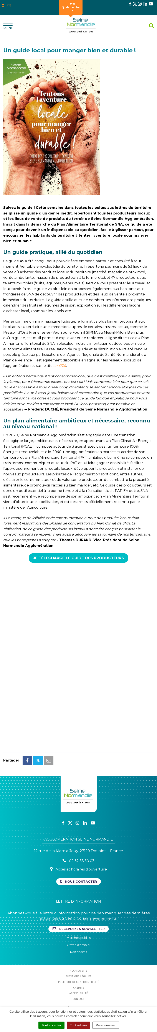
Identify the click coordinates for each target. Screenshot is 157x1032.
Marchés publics (78, 938)
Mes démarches (70, 7)
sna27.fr (59, 366)
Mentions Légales (78, 976)
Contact (78, 999)
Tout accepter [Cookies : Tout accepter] (51, 1025)
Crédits (78, 987)
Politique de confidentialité (78, 982)
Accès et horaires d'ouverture (78, 869)
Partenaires (78, 952)
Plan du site (78, 970)
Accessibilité (78, 993)
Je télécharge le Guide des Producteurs (78, 558)
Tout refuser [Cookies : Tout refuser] (78, 1025)
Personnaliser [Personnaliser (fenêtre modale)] (106, 1025)
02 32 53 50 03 (78, 860)
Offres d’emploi (78, 945)
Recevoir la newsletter (79, 929)
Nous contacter (78, 881)
